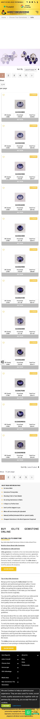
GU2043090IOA (20, 422)
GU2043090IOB (20, 453)
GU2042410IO (20, 298)
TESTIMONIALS (19, 2)
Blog (23, 659)
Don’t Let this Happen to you (12, 507)
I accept (6, 706)
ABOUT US (4, 2)
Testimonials (26, 665)
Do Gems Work (8, 488)
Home (4, 17)
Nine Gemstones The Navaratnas (8, 683)
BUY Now (20, 119)
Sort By (20, 69)
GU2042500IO (20, 329)
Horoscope (5, 667)
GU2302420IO (20, 205)
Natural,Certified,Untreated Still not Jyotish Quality (18, 515)
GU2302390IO (20, 174)
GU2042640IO (20, 360)
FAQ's (9, 2)
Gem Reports (6, 655)
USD (37, 2)
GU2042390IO (20, 267)
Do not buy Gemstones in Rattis (13, 500)
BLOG (12, 2)
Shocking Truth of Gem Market (13, 496)
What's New (5, 677)
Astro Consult (6, 659)
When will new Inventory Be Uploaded (15, 511)
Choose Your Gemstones (18, 17)
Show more (9, 569)
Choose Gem (6, 663)
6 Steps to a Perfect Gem (11, 504)
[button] (36, 2)
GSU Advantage (7, 671)
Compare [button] (33, 94)
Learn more (17, 706)
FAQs (23, 662)
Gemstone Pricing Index (11, 492)
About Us (25, 655)
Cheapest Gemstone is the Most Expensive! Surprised (20, 519)
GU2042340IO (20, 236)
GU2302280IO (20, 112)
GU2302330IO (20, 143)
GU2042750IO (20, 391)
